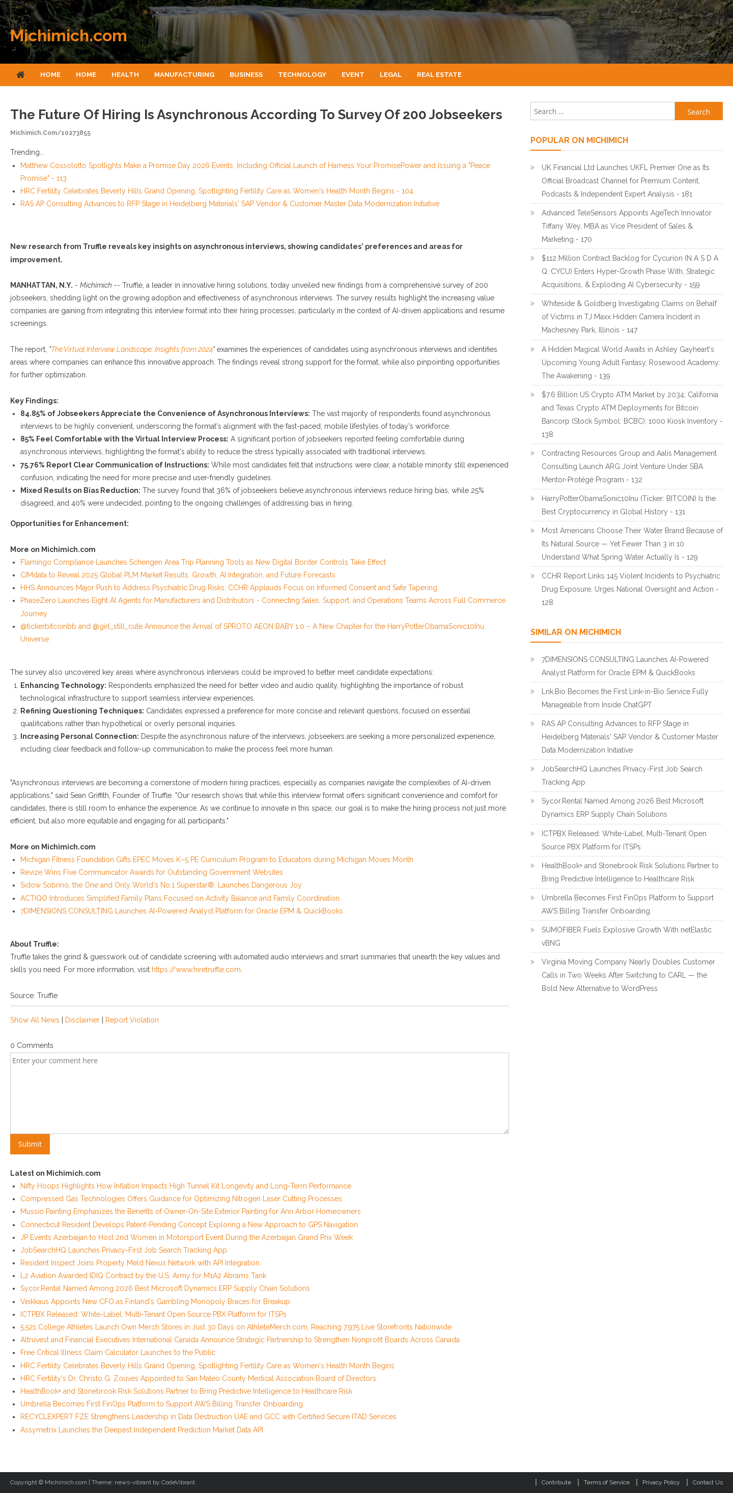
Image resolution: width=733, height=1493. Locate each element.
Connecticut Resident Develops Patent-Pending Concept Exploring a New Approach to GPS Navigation (189, 1225)
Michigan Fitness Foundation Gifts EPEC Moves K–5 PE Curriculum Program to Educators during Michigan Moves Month (216, 859)
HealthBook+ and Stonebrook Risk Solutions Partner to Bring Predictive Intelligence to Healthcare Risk (186, 1391)
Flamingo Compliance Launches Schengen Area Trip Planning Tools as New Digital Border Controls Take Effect (203, 562)
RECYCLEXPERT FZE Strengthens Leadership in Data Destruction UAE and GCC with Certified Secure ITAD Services (208, 1417)
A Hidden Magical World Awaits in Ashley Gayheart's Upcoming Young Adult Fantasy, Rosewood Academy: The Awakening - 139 (631, 362)
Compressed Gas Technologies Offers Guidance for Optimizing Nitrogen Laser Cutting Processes (181, 1199)
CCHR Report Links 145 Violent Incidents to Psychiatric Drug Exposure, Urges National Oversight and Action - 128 (631, 589)
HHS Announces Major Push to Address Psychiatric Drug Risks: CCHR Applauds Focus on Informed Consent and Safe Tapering (228, 588)
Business (246, 74)
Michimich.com (68, 35)
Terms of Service (607, 1482)
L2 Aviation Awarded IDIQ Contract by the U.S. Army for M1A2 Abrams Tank (143, 1275)
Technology (302, 74)
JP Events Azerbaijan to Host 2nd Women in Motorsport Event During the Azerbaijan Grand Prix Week (186, 1237)
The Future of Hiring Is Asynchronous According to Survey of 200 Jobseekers (256, 114)
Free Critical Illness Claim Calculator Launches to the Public (117, 1352)
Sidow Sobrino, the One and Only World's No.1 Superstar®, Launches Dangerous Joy (161, 885)
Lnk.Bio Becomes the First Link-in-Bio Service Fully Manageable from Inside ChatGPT (625, 698)
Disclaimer (82, 1020)
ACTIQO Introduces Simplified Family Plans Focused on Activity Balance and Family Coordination (180, 898)
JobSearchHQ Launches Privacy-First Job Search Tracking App (123, 1250)
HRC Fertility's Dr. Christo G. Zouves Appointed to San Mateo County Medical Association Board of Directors (198, 1378)
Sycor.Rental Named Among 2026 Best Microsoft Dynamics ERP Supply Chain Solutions (165, 1288)
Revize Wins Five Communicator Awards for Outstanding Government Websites (151, 872)
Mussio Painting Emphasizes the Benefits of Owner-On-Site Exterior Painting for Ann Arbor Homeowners (190, 1211)
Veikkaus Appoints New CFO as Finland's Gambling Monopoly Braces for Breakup (155, 1301)
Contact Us (708, 1482)
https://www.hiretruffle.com (196, 969)
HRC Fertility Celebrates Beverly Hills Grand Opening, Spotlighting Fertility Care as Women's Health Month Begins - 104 (216, 191)
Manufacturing (184, 74)
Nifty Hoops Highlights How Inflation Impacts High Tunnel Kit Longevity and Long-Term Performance (185, 1186)
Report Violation (132, 1020)
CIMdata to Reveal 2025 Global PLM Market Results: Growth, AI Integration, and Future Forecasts (177, 575)
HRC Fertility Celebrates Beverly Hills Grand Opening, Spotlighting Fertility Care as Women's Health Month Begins (207, 1366)
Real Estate (439, 74)
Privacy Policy (661, 1482)
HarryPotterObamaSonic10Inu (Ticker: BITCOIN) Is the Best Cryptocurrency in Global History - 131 (629, 505)
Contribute (556, 1482)
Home (50, 74)
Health (125, 74)
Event (353, 74)
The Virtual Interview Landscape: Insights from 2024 (132, 349)
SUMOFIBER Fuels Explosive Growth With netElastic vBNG (627, 936)
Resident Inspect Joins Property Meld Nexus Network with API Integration (140, 1263)
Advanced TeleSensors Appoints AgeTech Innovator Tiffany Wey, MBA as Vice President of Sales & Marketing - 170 (627, 226)
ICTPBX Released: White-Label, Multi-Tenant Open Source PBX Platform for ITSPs (153, 1314)
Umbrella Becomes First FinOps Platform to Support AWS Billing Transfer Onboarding (161, 1404)
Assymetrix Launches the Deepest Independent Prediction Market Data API (141, 1430)
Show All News (35, 1020)
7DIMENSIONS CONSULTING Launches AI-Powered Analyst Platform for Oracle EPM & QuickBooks (181, 911)
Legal (391, 74)
